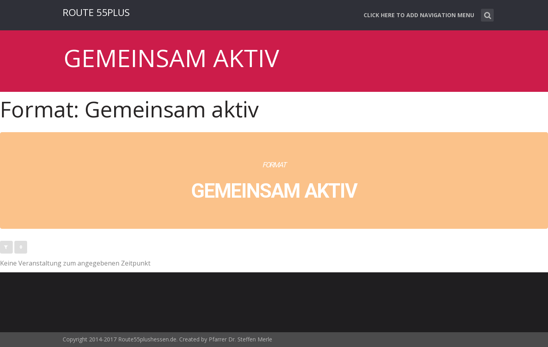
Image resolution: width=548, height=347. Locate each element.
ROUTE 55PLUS (96, 12)
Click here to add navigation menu (419, 15)
